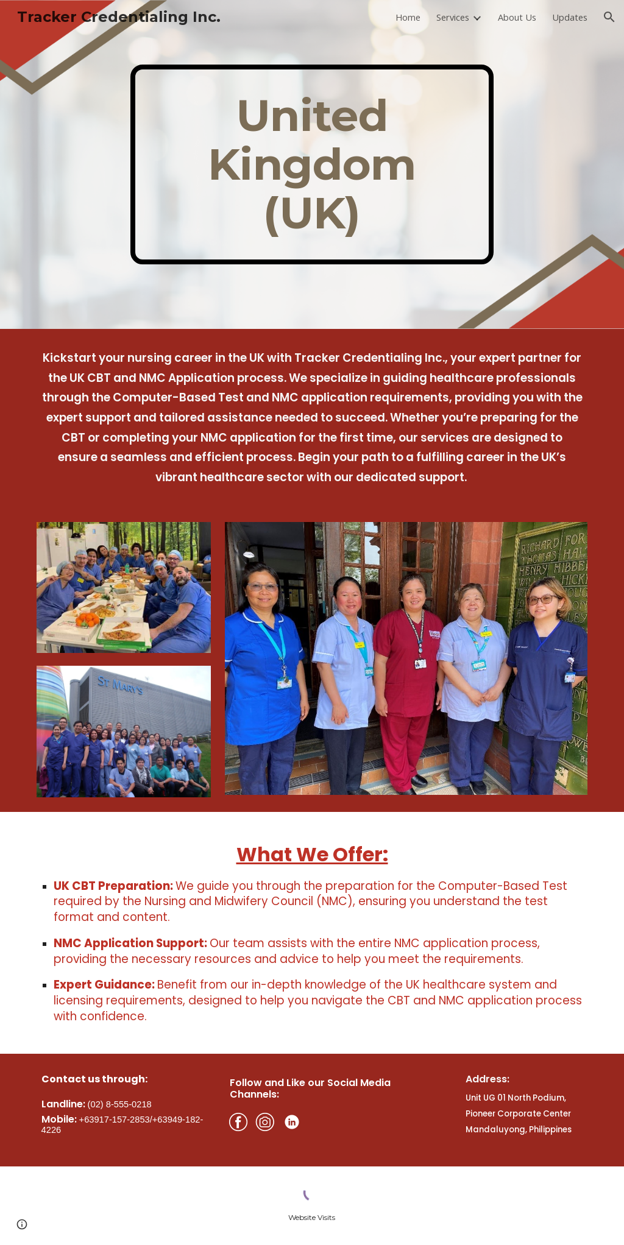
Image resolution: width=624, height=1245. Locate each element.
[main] (311, 164)
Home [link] (407, 17)
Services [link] (452, 17)
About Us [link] (517, 17)
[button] (609, 17)
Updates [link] (569, 17)
